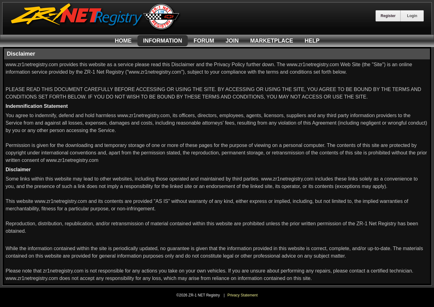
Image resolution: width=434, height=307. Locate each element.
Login (412, 16)
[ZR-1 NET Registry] (95, 29)
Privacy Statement (242, 295)
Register (388, 16)
